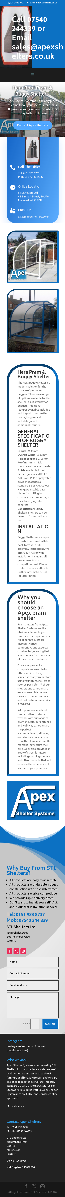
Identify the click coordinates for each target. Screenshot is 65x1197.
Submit (50, 1024)
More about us (15, 1106)
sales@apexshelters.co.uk (33, 216)
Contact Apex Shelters (32, 127)
